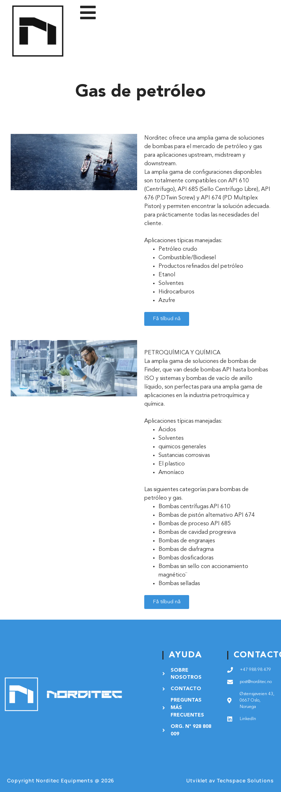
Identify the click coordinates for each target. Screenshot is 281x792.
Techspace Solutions (245, 780)
